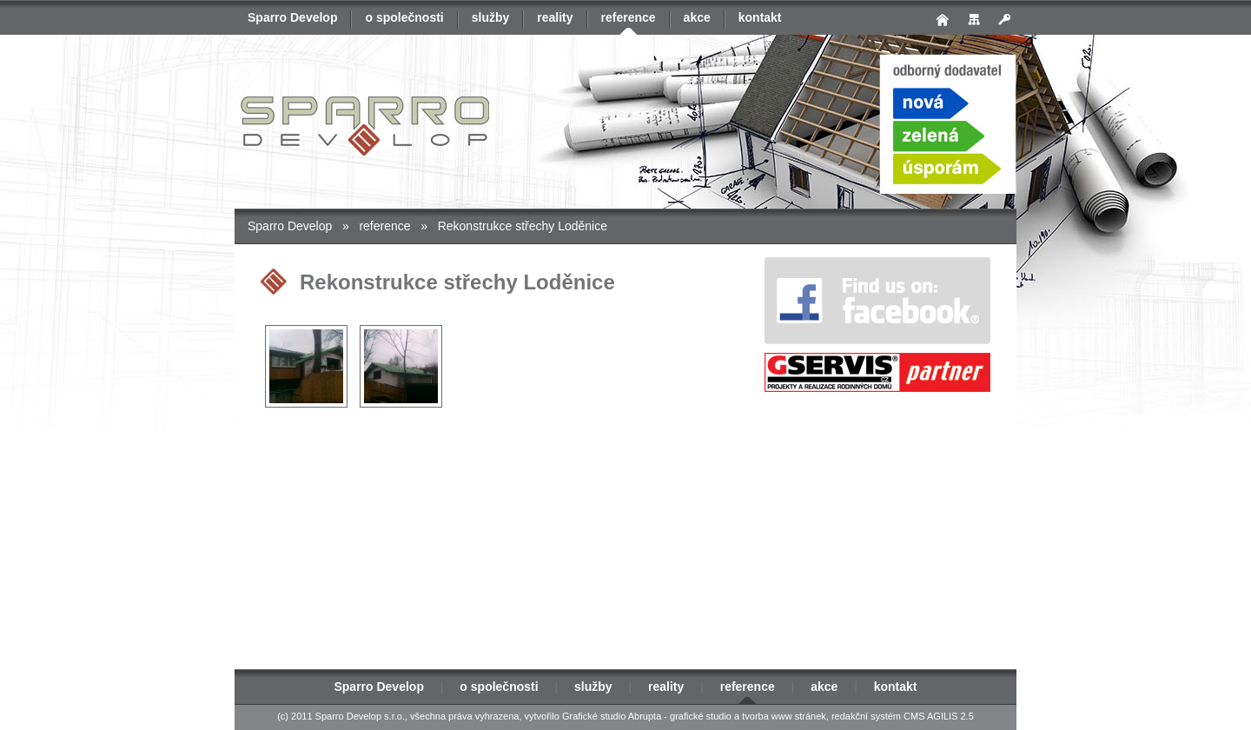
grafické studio (700, 716)
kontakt (760, 17)
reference (628, 17)
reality (555, 17)
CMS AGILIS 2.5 (939, 716)
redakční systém (866, 716)
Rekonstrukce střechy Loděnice (522, 226)
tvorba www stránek (784, 716)
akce (697, 17)
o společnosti (404, 17)
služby (491, 17)
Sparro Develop (292, 17)
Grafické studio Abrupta (611, 716)
